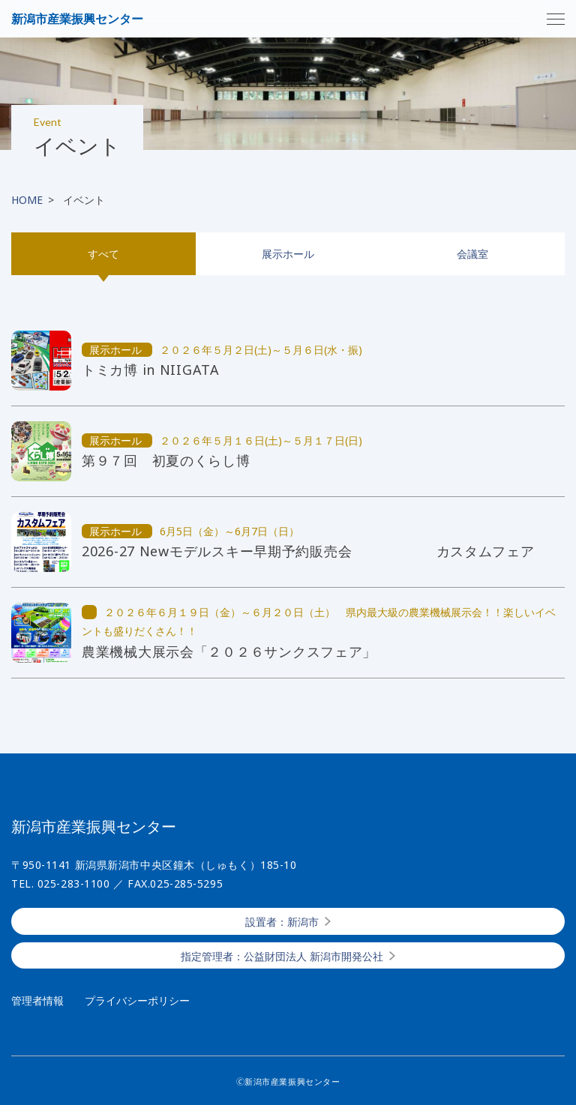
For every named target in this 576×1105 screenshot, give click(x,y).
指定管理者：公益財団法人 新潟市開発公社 (282, 956)
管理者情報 (37, 1000)
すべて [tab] (103, 254)
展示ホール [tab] (288, 254)
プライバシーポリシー (137, 1000)
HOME (27, 200)
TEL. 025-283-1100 (60, 883)
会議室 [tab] (472, 254)
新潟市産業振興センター (77, 18)
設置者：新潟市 (282, 922)
